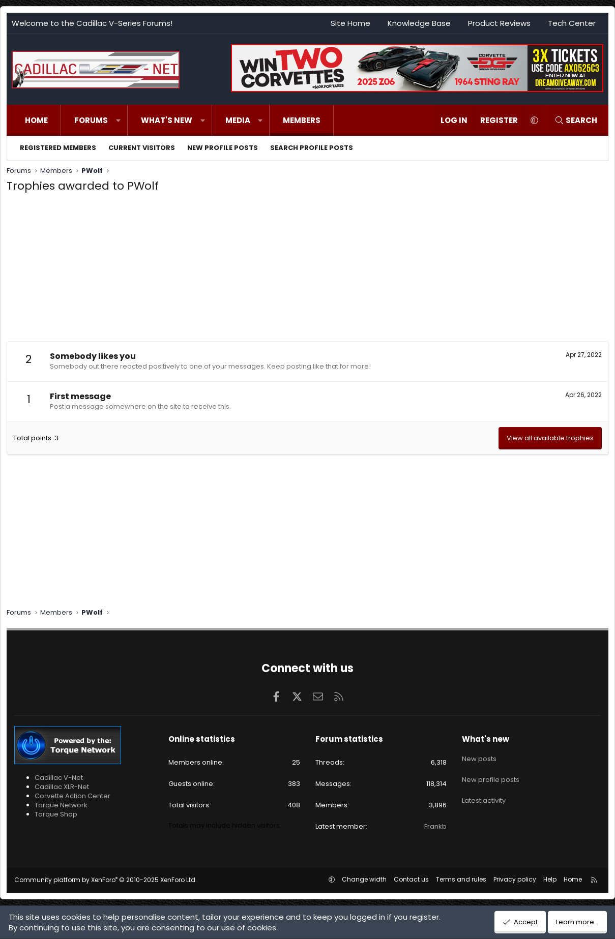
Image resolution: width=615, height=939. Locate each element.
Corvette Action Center (72, 796)
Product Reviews (499, 23)
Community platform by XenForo (105, 879)
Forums (91, 120)
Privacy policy (514, 879)
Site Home (350, 23)
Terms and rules (461, 879)
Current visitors (141, 148)
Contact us (411, 879)
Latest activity (484, 793)
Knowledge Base (419, 23)
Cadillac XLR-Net (62, 787)
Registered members (58, 148)
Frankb (435, 826)
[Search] (575, 120)
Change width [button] (364, 879)
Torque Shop (56, 814)
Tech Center (572, 23)
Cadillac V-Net (59, 777)
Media (237, 120)
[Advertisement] (307, 270)
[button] (118, 120)
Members (301, 120)
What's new (166, 120)
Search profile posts (311, 148)
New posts (479, 756)
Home (36, 120)
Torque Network (61, 805)
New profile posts (222, 148)
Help (550, 879)
